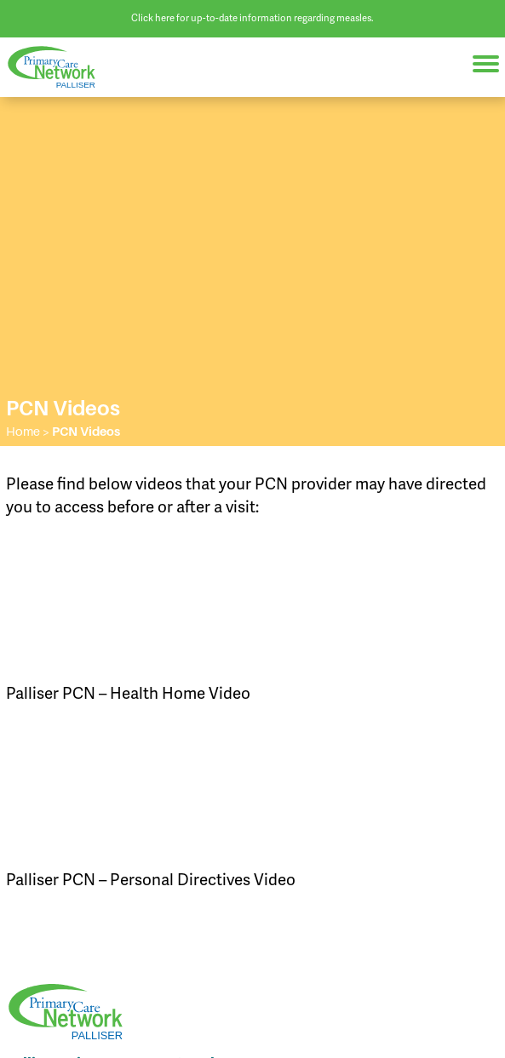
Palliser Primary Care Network (59, 67)
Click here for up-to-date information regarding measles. (252, 18)
